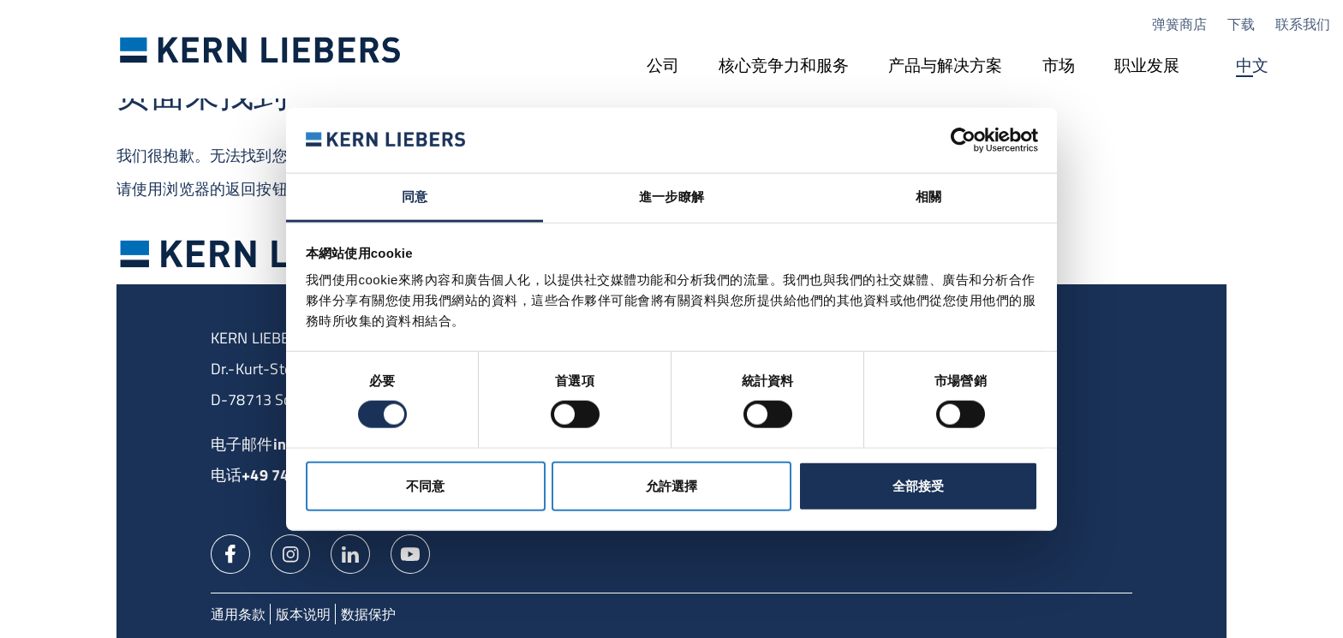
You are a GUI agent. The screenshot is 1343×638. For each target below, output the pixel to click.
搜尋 (1313, 67)
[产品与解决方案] (945, 66)
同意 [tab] (414, 196)
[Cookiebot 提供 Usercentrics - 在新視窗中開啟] (963, 140)
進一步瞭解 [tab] (671, 196)
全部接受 (918, 485)
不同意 (425, 485)
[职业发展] (1146, 66)
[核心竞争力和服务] (784, 66)
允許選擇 (671, 485)
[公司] (663, 66)
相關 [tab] (928, 196)
